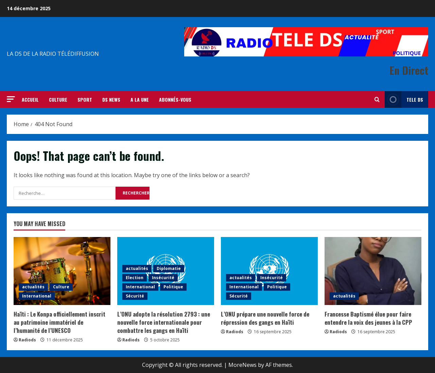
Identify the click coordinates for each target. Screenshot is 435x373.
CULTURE (58, 99)
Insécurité (163, 278)
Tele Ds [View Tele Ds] (404, 99)
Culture (61, 287)
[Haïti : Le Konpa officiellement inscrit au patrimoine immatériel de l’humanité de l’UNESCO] (62, 271)
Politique (173, 287)
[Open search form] (377, 99)
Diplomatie (169, 268)
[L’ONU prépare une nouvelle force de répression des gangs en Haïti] (269, 271)
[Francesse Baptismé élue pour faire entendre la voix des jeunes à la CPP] (373, 271)
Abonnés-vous (175, 99)
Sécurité (135, 296)
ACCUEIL (30, 99)
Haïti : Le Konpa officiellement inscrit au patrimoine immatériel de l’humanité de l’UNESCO (59, 322)
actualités (33, 287)
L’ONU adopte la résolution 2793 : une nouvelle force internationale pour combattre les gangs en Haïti (163, 322)
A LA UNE (139, 99)
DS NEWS (111, 99)
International (36, 296)
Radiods (27, 340)
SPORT (84, 99)
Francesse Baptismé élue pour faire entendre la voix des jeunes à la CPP (368, 318)
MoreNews (242, 365)
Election (134, 278)
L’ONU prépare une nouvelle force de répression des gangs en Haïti (265, 318)
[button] (11, 99)
